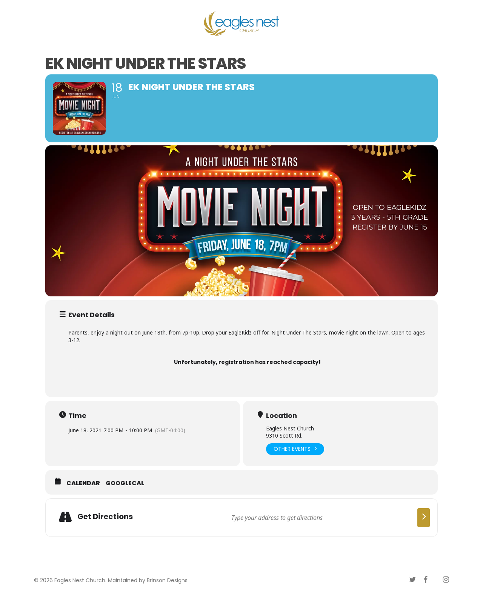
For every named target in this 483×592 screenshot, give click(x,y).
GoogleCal (125, 483)
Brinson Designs (167, 580)
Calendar (83, 483)
